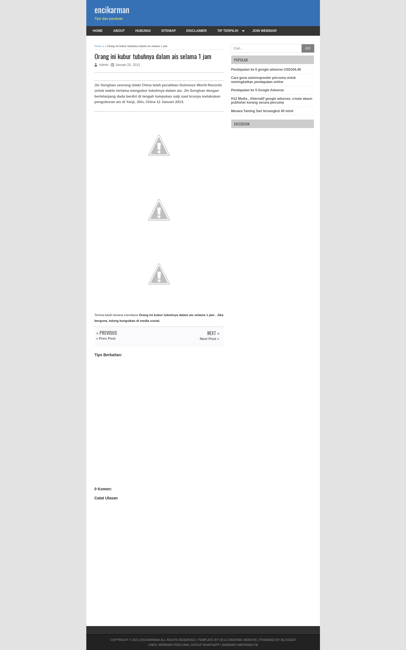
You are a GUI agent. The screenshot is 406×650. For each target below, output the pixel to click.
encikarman (112, 9)
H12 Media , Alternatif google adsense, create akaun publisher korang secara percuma (272, 100)
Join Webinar (264, 31)
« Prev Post (106, 338)
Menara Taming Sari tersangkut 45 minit (262, 111)
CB (221, 639)
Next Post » (209, 339)
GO (307, 48)
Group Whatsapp (205, 644)
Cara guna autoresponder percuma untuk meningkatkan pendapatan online (263, 80)
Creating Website (242, 639)
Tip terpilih (227, 31)
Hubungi (143, 31)
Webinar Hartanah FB (240, 644)
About (119, 31)
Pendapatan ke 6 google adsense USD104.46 (266, 69)
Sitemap (168, 31)
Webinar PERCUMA (174, 644)
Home (98, 31)
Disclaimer (196, 31)
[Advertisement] (159, 427)
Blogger (288, 639)
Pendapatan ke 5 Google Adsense (257, 90)
